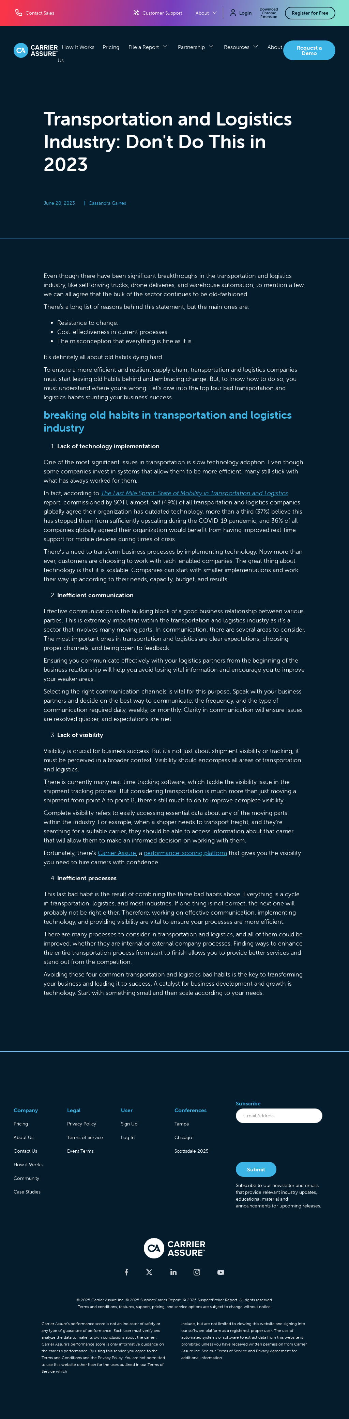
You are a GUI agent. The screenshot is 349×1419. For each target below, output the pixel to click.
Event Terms (80, 1151)
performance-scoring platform (185, 853)
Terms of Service (85, 1137)
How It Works (78, 47)
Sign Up (129, 1124)
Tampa (181, 1124)
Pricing (111, 47)
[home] (36, 50)
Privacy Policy (81, 1124)
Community (26, 1178)
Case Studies (27, 1192)
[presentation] (287, 1143)
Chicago (183, 1137)
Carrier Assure (117, 853)
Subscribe (248, 1103)
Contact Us (25, 1151)
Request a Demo (309, 50)
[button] (148, 47)
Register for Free (310, 13)
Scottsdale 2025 (191, 1151)
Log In (128, 1137)
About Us (23, 1137)
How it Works (28, 1165)
